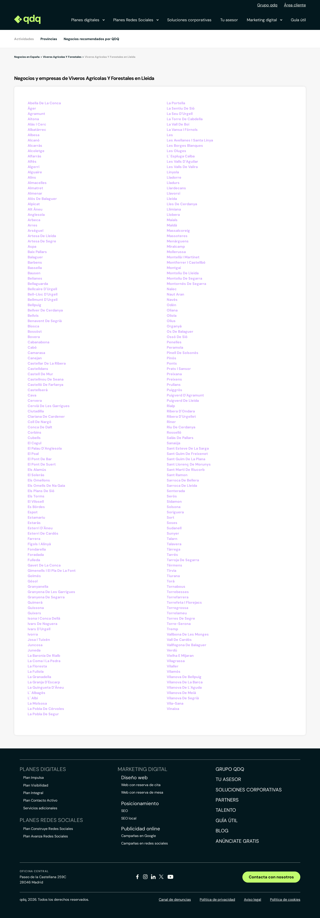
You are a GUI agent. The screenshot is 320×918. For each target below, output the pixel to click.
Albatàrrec (37, 129)
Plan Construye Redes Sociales (48, 828)
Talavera (174, 544)
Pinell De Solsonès (182, 352)
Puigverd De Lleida (183, 400)
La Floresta (37, 666)
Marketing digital (264, 20)
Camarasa (36, 352)
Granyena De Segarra (46, 597)
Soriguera (175, 512)
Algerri (33, 166)
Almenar (35, 193)
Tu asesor (229, 20)
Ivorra (33, 634)
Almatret (35, 188)
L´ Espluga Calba (181, 156)
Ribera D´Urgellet (181, 416)
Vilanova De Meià (181, 692)
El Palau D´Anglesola (45, 448)
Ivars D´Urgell (39, 629)
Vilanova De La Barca (185, 682)
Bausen (34, 273)
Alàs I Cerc (37, 124)
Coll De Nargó (39, 421)
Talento (226, 810)
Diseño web (134, 778)
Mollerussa (176, 251)
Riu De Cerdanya (181, 427)
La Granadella (39, 676)
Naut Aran (175, 294)
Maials (172, 220)
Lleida (172, 198)
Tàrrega (173, 549)
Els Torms (36, 496)
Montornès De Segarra (186, 283)
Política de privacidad (217, 899)
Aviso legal (252, 899)
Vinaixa (173, 708)
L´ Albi (33, 698)
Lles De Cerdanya (182, 204)
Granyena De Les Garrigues (51, 591)
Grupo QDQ (230, 769)
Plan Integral (33, 792)
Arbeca (34, 220)
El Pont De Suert (42, 464)
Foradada (36, 554)
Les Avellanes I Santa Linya (190, 140)
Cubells (34, 437)
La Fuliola (36, 671)
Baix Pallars (37, 251)
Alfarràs (34, 156)
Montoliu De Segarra (184, 278)
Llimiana (174, 209)
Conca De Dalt (40, 427)
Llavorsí (173, 193)
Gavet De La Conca (44, 565)
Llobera (173, 214)
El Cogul (34, 443)
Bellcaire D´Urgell (42, 289)
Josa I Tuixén (39, 639)
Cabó (32, 347)
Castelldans (38, 368)
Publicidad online (140, 829)
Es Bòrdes (36, 506)
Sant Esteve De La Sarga (188, 448)
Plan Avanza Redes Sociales (45, 836)
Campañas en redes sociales (144, 843)
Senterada (176, 491)
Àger (32, 108)
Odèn (171, 305)
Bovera (34, 336)
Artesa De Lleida (42, 236)
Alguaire (35, 172)
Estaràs (34, 522)
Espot (33, 512)
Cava (32, 395)
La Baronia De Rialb (44, 655)
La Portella (176, 103)
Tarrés (172, 554)
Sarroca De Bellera (183, 480)
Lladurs (173, 182)
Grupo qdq (267, 5)
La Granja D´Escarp (44, 682)
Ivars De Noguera (42, 623)
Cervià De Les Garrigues (49, 406)
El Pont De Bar (40, 459)
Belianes (35, 278)
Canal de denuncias (175, 899)
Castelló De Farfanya (45, 384)
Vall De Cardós (179, 639)
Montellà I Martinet (183, 257)
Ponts (172, 363)
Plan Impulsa (33, 777)
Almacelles (37, 182)
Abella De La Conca (44, 103)
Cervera (35, 400)
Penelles (174, 342)
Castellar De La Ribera (47, 363)
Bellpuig (34, 305)
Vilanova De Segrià (183, 698)
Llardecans (176, 188)
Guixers (34, 613)
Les (170, 135)
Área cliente (295, 5)
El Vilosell (36, 501)
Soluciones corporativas (189, 20)
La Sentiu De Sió (181, 108)
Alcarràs (35, 145)
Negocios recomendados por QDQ (91, 39)
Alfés (32, 161)
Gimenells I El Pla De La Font (52, 570)
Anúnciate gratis (237, 841)
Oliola (171, 315)
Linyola (173, 172)
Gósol (33, 581)
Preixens (174, 379)
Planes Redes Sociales (135, 20)
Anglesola (36, 214)
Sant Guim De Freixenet (187, 453)
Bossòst (35, 331)
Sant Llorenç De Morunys (189, 464)
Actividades (24, 39)
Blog (222, 830)
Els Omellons (39, 480)
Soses (172, 522)
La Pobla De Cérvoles (46, 708)
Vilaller (172, 666)
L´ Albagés (36, 692)
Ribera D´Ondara (181, 411)
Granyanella (38, 586)
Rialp (171, 406)
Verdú (172, 650)
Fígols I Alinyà (39, 544)
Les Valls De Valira (182, 166)
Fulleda (34, 560)
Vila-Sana (175, 703)
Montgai (174, 267)
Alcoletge (36, 151)
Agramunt (36, 113)
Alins (32, 177)
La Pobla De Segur (43, 714)
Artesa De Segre (42, 241)
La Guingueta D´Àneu (46, 687)
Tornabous (176, 586)
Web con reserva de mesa (142, 792)
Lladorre (174, 177)
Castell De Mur (40, 374)
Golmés (34, 576)
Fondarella (37, 549)
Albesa (33, 135)
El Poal (33, 453)
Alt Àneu (35, 209)
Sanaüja (173, 443)
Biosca (33, 326)
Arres (32, 225)
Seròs (172, 496)
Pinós (171, 358)
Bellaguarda (38, 283)
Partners (227, 800)
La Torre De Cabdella (185, 119)
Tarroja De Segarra (183, 560)
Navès (172, 299)
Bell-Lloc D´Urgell (42, 294)
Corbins (34, 432)
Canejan (35, 358)
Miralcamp (176, 246)
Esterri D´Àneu (40, 528)
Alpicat (34, 204)
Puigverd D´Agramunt (185, 395)
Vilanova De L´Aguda (184, 687)
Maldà (172, 225)
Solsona (173, 506)
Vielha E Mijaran (180, 655)
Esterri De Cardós (43, 533)
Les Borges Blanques (185, 145)
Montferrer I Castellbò (186, 262)
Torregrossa (177, 607)
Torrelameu (177, 613)
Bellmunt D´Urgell (42, 299)
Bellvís (33, 315)
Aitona (33, 119)
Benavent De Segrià (45, 321)
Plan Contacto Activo (40, 800)
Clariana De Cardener (46, 416)
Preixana (174, 374)
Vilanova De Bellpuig (184, 676)
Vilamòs (173, 671)
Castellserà (38, 390)
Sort (170, 517)
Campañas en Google (138, 835)
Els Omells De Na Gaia (46, 485)
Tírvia (171, 570)
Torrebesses (178, 591)
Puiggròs (174, 390)
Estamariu (36, 517)
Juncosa (35, 645)
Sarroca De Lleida (182, 485)
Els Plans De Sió (41, 491)
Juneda (34, 650)
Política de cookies (285, 899)
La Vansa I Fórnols (182, 129)
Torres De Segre (181, 618)
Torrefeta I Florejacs (184, 602)
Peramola (175, 347)
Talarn (172, 538)
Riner (171, 421)
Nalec (172, 289)
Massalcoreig (178, 230)
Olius (171, 321)
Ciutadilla (36, 411)
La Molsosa (37, 703)
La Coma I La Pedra (44, 661)
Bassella (35, 267)
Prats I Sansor (179, 368)
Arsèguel (35, 230)
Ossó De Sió (177, 336)
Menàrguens (178, 241)
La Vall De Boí (178, 124)
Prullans (174, 384)
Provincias (48, 39)
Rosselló (174, 432)
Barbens (35, 262)
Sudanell (174, 528)
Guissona (36, 607)
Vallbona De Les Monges (188, 634)
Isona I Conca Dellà (44, 618)
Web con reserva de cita (141, 785)
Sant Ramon (177, 475)
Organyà (174, 326)
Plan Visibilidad (35, 785)
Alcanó (34, 140)
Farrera (34, 538)
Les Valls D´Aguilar (182, 161)
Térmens (174, 565)
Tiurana (173, 576)
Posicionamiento (140, 803)
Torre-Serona (179, 623)
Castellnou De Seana (45, 379)
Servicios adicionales (40, 808)
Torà (170, 581)
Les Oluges (176, 151)
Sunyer (173, 533)
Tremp (172, 629)
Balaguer (35, 257)
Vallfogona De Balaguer (186, 645)
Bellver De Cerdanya (45, 310)
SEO (124, 810)
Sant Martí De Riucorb (186, 469)
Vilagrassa (176, 661)
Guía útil (298, 20)
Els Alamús (37, 469)
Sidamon (174, 501)
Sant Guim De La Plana (186, 459)
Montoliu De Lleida (183, 273)
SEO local (128, 818)
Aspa (32, 246)
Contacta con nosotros (271, 877)
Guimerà (35, 602)
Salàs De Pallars (180, 437)
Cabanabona (38, 342)
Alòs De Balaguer (42, 198)
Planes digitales (87, 20)
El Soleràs (36, 475)
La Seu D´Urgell (180, 113)
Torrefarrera (177, 597)
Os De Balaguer (180, 331)
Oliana (172, 310)
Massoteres (177, 236)
